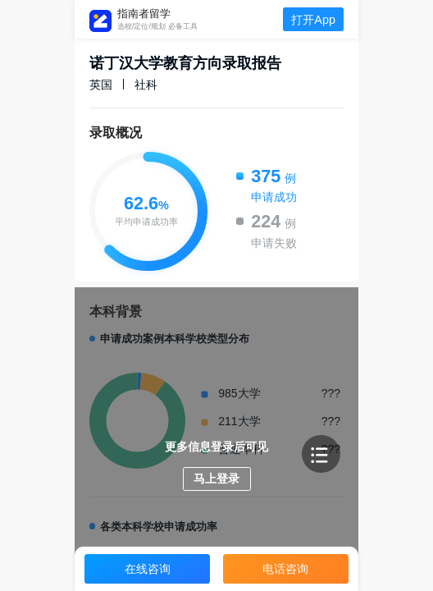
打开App (313, 19)
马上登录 (216, 478)
